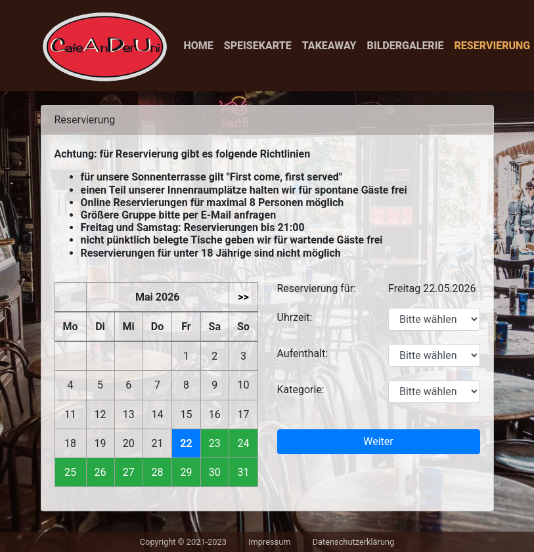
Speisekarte (258, 45)
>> (243, 297)
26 (100, 472)
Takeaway (329, 45)
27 (129, 472)
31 (243, 472)
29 (186, 472)
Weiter (378, 441)
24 (243, 443)
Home (198, 45)
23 (215, 443)
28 (158, 472)
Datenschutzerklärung (354, 542)
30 (215, 472)
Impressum (269, 542)
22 (186, 443)
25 (70, 472)
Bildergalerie (405, 45)
